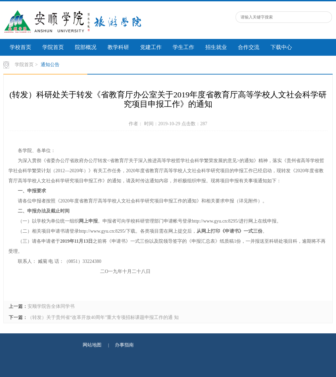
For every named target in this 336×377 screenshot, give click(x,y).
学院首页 (53, 47)
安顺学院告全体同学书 (51, 306)
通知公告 (50, 64)
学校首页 (20, 47)
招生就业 (216, 47)
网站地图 (92, 344)
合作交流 (248, 47)
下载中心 (281, 47)
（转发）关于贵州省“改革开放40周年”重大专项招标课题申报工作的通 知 (103, 317)
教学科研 (118, 47)
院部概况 (85, 47)
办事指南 (124, 344)
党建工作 (151, 47)
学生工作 (183, 47)
